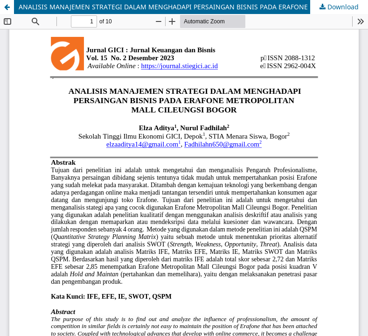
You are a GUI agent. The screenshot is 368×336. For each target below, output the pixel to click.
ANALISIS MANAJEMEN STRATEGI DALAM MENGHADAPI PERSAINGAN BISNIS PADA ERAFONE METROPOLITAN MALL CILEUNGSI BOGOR (193, 6)
